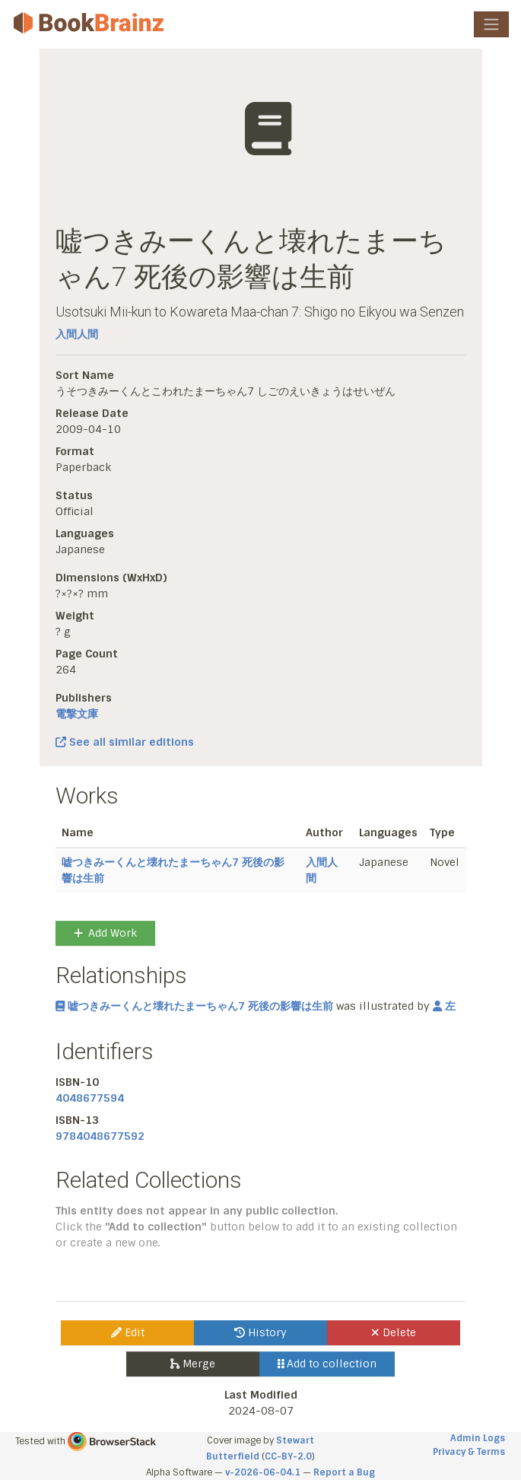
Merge (192, 1363)
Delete (393, 1332)
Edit (128, 1332)
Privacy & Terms (469, 1452)
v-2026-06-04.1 (262, 1472)
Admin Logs (477, 1438)
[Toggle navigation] (491, 24)
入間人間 (77, 334)
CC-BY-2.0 (288, 1456)
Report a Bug (344, 1472)
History (260, 1332)
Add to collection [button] (327, 1363)
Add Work (105, 933)
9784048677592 (100, 1136)
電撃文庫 (77, 714)
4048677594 (90, 1098)
